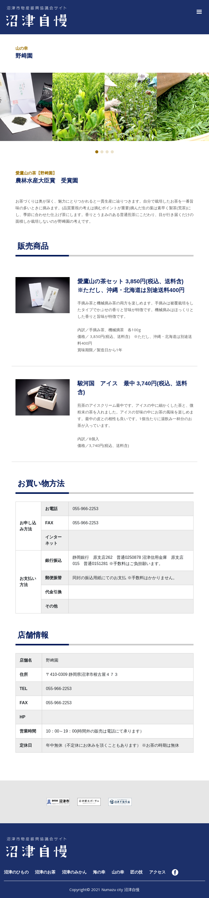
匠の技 (136, 872)
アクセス (157, 872)
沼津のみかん (74, 872)
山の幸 (118, 872)
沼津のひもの (16, 872)
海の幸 (99, 872)
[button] (198, 11)
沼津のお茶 (45, 872)
